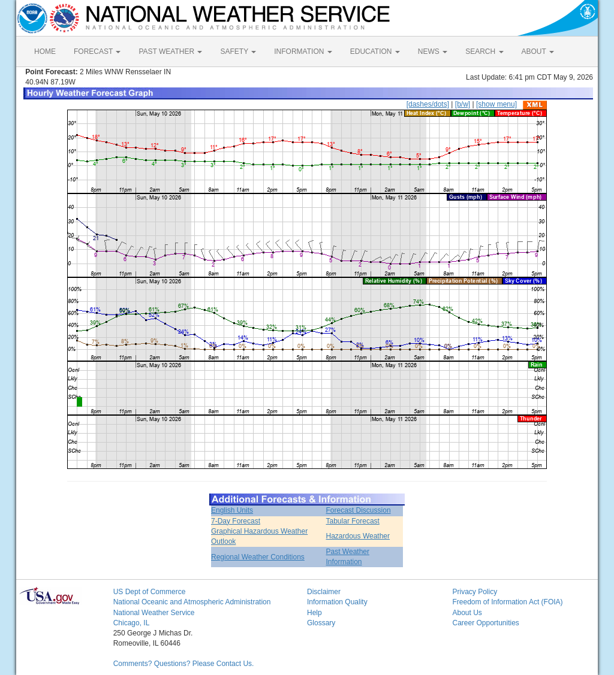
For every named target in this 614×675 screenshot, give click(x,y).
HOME (45, 51)
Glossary (321, 623)
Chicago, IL (131, 623)
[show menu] (496, 104)
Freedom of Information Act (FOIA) (507, 602)
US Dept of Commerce (149, 592)
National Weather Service (154, 613)
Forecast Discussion (358, 510)
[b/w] (462, 104)
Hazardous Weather (358, 536)
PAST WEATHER (170, 51)
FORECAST (97, 51)
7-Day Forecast (235, 521)
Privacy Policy (474, 592)
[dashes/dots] (428, 104)
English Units (232, 510)
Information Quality (337, 602)
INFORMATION (303, 51)
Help (314, 613)
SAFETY (238, 51)
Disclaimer (324, 592)
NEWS (432, 51)
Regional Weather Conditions (258, 557)
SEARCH (484, 51)
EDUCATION (375, 51)
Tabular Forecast (353, 521)
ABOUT (538, 51)
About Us (466, 613)
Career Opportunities (485, 623)
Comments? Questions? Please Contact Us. (183, 663)
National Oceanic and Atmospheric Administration (192, 602)
